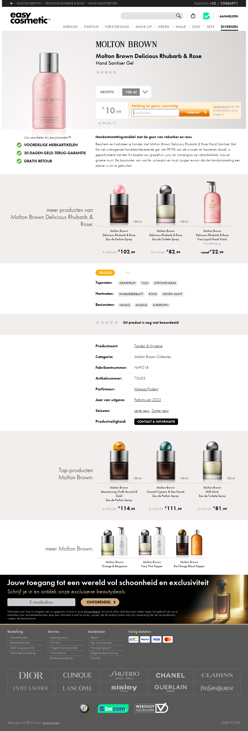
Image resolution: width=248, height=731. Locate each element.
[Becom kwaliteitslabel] (206, 16)
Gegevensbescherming (104, 653)
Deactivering (221, 106)
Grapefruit (127, 283)
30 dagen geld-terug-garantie (55, 153)
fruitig (105, 273)
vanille (124, 305)
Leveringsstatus (59, 637)
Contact (55, 643)
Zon (196, 27)
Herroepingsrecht (101, 648)
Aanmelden (229, 16)
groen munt (172, 294)
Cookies (95, 658)
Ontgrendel (99, 602)
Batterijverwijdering (61, 658)
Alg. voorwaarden (102, 643)
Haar (181, 27)
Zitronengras (165, 283)
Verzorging (117, 27)
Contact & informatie (156, 421)
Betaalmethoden (20, 643)
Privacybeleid (92, 611)
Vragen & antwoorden (64, 648)
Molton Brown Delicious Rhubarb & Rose (149, 56)
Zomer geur (160, 410)
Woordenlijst (58, 653)
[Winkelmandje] (193, 15)
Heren (164, 27)
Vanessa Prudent (146, 389)
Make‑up (144, 27)
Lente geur (142, 410)
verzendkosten (50, 723)
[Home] (11, 1)
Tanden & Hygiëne (148, 346)
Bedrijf (94, 637)
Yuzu (145, 283)
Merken (70, 27)
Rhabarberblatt (131, 294)
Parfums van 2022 (147, 400)
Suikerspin (160, 305)
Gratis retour (38, 161)
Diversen (229, 27)
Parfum (91, 27)
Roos (153, 294)
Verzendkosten (19, 637)
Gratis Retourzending (22, 653)
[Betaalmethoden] (184, 638)
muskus (141, 305)
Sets (211, 27)
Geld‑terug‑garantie (22, 648)
